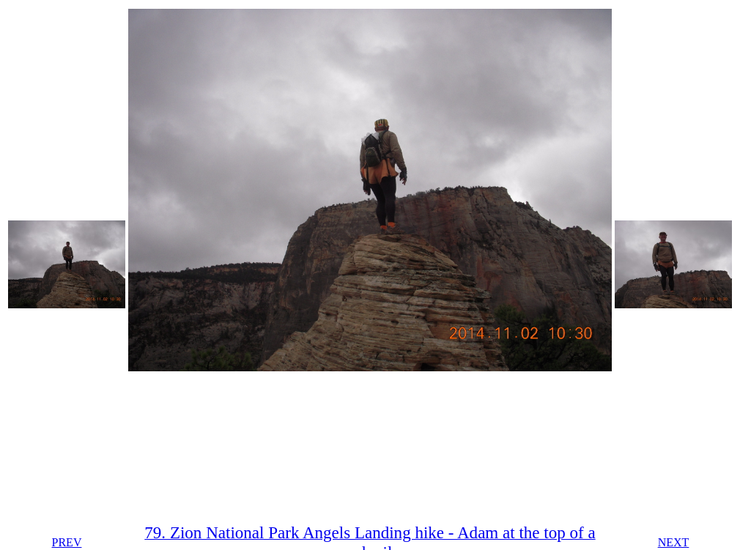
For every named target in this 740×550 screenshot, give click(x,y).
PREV (67, 542)
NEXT (673, 542)
